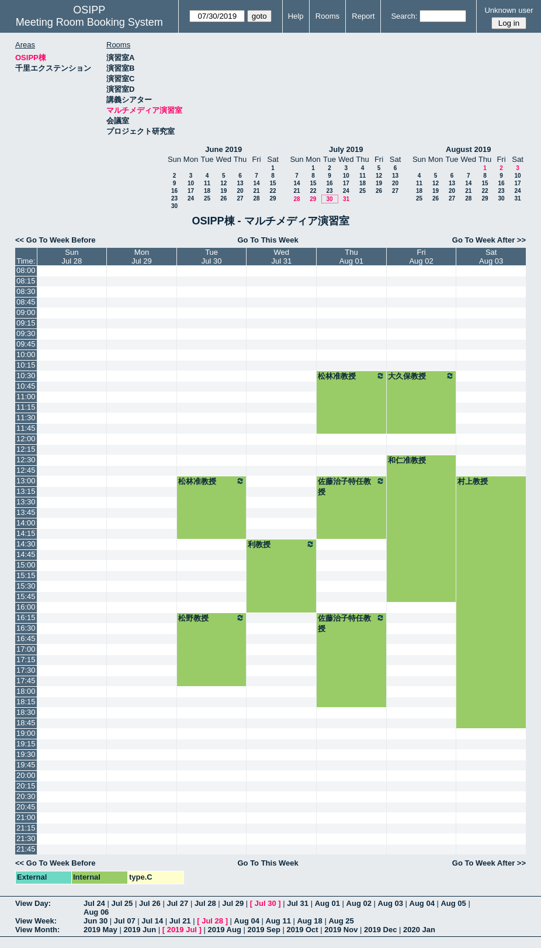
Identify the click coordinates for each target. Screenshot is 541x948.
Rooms (327, 16)
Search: (404, 16)
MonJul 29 (141, 256)
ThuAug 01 (351, 256)
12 (223, 183)
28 (256, 198)
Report (363, 16)
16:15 (26, 617)
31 (346, 199)
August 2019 (468, 149)
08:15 (26, 280)
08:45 (26, 301)
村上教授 (472, 481)
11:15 (26, 407)
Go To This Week (267, 240)
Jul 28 (205, 903)
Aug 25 (340, 920)
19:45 (26, 764)
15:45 (26, 596)
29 (272, 198)
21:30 (26, 838)
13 (240, 183)
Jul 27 (177, 903)
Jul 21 (180, 920)
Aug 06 (96, 912)
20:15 (26, 785)
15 (272, 183)
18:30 (26, 712)
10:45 (26, 386)
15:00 (26, 565)
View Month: (37, 929)
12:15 (26, 449)
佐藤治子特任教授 (351, 486)
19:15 (26, 743)
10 (191, 183)
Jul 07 (125, 920)
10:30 (26, 375)
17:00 (26, 649)
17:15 (26, 659)
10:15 (26, 365)
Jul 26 (150, 903)
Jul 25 (122, 903)
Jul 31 (297, 903)
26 (223, 198)
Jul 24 (94, 903)
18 (207, 191)
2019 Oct (302, 929)
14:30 (26, 543)
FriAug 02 (421, 256)
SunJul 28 (72, 256)
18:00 (26, 691)
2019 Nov (341, 929)
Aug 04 (422, 903)
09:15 (26, 323)
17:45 (26, 680)
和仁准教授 (407, 460)
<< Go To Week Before (55, 240)
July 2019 (346, 149)
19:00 (26, 733)
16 (174, 191)
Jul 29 (233, 903)
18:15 (26, 701)
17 (191, 191)
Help (296, 16)
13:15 (26, 491)
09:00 (26, 312)
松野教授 (211, 617)
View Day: (33, 903)
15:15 (26, 575)
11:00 (26, 396)
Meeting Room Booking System (89, 22)
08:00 (26, 270)
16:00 (26, 607)
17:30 (26, 670)
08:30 (26, 291)
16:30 (26, 628)
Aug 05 (453, 903)
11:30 (26, 417)
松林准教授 (351, 375)
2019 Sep (263, 929)
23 (174, 198)
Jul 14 (152, 920)
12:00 (26, 438)
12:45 (26, 470)
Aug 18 (309, 920)
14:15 (26, 533)
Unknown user (508, 10)
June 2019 (223, 149)
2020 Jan (419, 929)
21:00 (26, 817)
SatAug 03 (491, 256)
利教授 (281, 544)
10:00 (26, 354)
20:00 (26, 775)
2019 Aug (224, 929)
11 (207, 183)
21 (256, 191)
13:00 (26, 480)
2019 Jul (182, 929)
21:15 (26, 828)
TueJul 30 (212, 256)
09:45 (26, 344)
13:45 (26, 512)
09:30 (26, 333)
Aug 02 (359, 903)
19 (223, 191)
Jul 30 (265, 903)
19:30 (26, 754)
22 (272, 191)
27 (240, 198)
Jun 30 (95, 920)
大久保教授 (421, 375)
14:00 (26, 522)
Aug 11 (278, 920)
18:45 (26, 722)
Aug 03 (390, 903)
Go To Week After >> (489, 240)
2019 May (100, 929)
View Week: (36, 920)
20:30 (26, 796)
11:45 (26, 428)
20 (240, 191)
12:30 (26, 459)
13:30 (26, 501)
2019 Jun (139, 929)
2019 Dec (380, 929)
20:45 (26, 806)
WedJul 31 (281, 256)
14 (256, 183)
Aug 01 (327, 903)
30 (174, 206)
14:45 (26, 554)
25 (207, 198)
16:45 (26, 638)
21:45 (26, 849)
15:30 (26, 586)
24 (191, 198)
